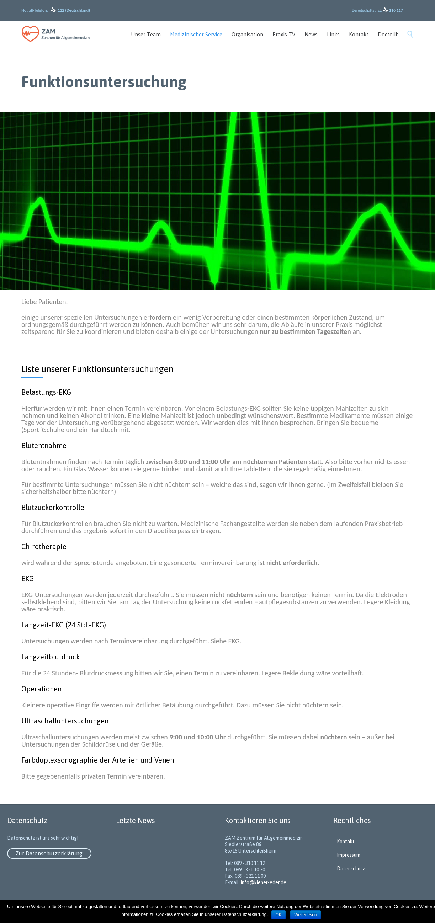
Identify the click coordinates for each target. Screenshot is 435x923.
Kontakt (346, 841)
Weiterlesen (305, 914)
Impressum (348, 855)
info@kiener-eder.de (263, 882)
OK (278, 914)
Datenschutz (351, 868)
